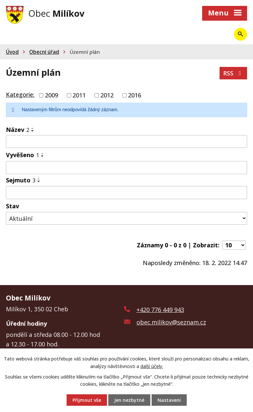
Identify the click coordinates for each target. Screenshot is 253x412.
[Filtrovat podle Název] (126, 141)
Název (17, 130)
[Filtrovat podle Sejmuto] (126, 192)
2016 (134, 95)
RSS (233, 73)
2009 (51, 95)
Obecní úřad (44, 52)
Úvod (12, 52)
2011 (79, 95)
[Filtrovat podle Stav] (126, 218)
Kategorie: (20, 94)
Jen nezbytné (129, 400)
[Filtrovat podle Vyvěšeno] (126, 167)
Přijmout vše (87, 400)
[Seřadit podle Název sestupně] (32, 131)
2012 (107, 95)
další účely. (151, 366)
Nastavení (169, 400)
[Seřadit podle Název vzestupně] (32, 128)
